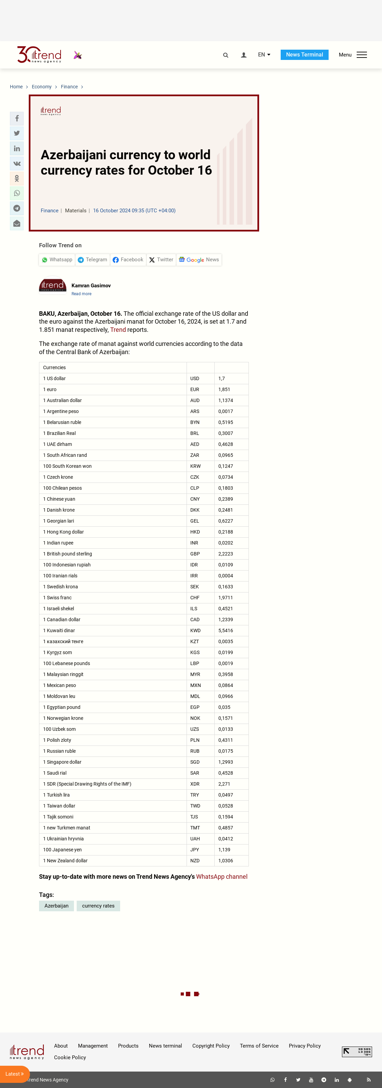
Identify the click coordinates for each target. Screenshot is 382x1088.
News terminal (165, 1046)
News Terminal (304, 54)
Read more (81, 293)
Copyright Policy (211, 1046)
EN (261, 55)
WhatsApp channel (221, 876)
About (61, 1046)
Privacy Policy (305, 1046)
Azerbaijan (56, 906)
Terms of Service (259, 1046)
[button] (17, 118)
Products (128, 1046)
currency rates (98, 906)
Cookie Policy (70, 1057)
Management (93, 1046)
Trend (118, 329)
